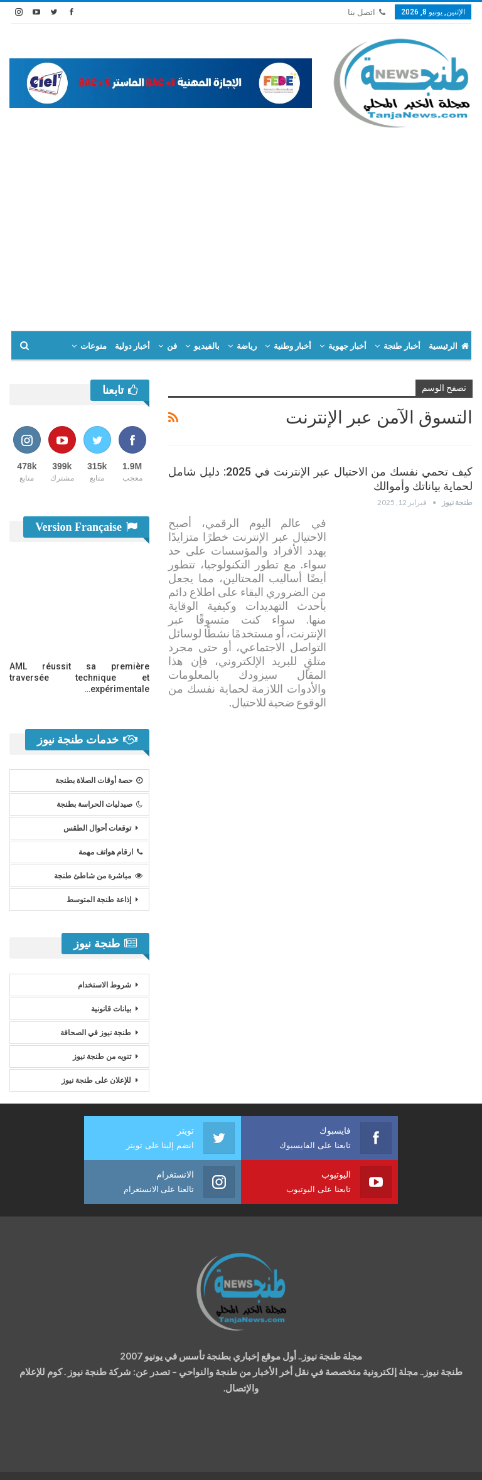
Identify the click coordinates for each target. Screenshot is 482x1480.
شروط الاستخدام (104, 985)
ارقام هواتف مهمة (110, 852)
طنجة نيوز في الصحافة (95, 1032)
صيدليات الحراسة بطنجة (99, 804)
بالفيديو (207, 346)
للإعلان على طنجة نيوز (96, 1080)
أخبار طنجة (401, 346)
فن (172, 346)
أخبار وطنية (292, 346)
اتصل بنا (366, 12)
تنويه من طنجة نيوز (102, 1056)
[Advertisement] (241, 224)
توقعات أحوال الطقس (97, 828)
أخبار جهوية (347, 346)
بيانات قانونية (111, 1008)
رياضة (247, 346)
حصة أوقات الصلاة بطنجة (98, 780)
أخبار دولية (132, 346)
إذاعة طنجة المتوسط (99, 899)
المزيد (96, 346)
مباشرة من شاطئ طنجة (98, 875)
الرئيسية (449, 346)
